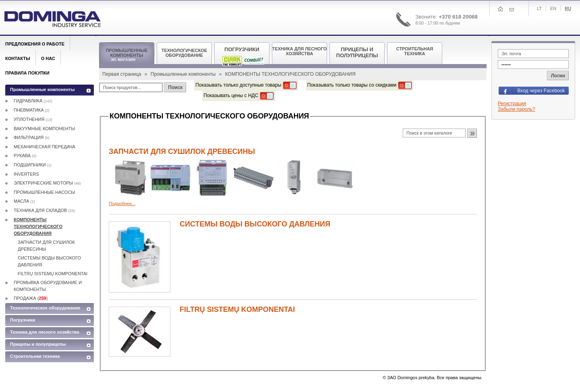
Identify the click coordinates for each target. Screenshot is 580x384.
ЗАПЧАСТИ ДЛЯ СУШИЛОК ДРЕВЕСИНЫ (182, 151)
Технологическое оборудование (45, 307)
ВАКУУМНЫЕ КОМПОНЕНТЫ (44, 128)
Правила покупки (27, 73)
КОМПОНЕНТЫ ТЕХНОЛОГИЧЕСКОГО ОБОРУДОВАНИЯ (38, 226)
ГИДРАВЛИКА (33, 100)
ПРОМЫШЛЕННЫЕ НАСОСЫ (44, 192)
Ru (568, 8)
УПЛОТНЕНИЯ (33, 119)
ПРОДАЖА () (31, 298)
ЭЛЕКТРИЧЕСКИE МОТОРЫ (47, 183)
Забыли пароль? (516, 109)
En (553, 8)
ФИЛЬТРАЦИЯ (31, 137)
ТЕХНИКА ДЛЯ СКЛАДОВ (44, 210)
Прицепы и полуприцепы (38, 344)
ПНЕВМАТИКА (32, 110)
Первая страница (122, 74)
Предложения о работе (34, 44)
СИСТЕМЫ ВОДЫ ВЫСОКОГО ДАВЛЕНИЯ (255, 224)
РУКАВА (25, 155)
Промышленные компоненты (184, 74)
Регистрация (512, 103)
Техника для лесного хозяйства (44, 332)
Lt (539, 8)
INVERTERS (26, 174)
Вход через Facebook (541, 90)
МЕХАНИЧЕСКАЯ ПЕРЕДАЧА (44, 146)
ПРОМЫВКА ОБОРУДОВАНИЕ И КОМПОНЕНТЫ (48, 286)
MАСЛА (24, 201)
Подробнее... (122, 203)
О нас (48, 58)
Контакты (17, 58)
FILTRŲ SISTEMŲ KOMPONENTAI (237, 309)
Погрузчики (22, 320)
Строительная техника (35, 356)
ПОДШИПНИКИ (33, 164)
